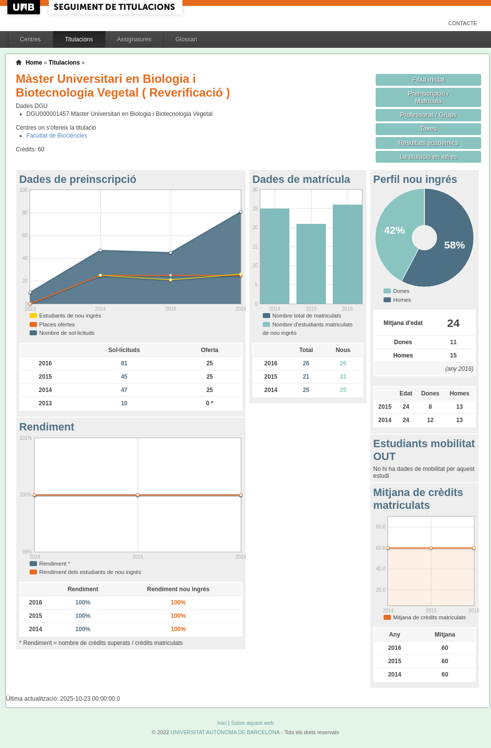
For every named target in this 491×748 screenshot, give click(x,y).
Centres (30, 39)
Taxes (428, 128)
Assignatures (134, 39)
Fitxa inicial (428, 79)
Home (34, 62)
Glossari (186, 39)
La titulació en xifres (428, 156)
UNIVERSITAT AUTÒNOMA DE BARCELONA (225, 732)
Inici (221, 723)
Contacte (462, 23)
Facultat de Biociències (57, 135)
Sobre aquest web (252, 723)
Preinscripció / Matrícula (428, 97)
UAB (24, 7)
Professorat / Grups (428, 114)
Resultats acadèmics (428, 142)
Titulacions (79, 39)
